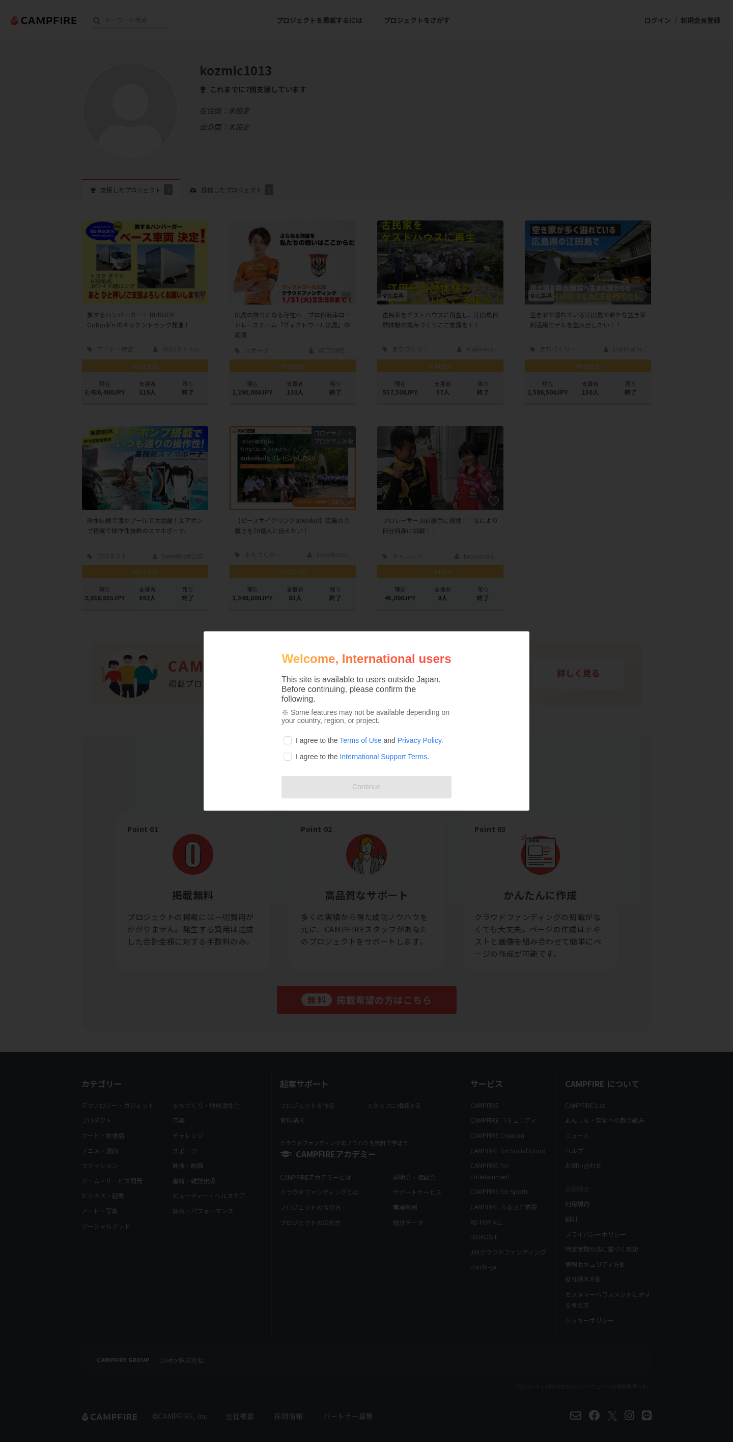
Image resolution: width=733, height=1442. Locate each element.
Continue (366, 787)
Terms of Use (360, 740)
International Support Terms (383, 757)
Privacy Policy (419, 740)
